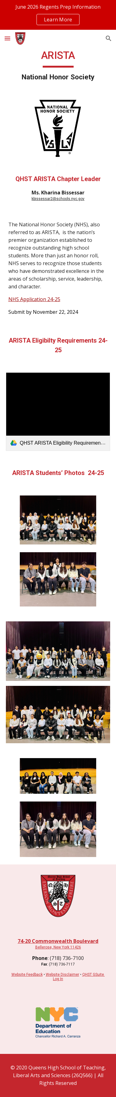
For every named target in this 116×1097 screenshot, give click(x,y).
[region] (58, 15)
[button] (7, 38)
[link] (58, 411)
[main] (58, 66)
